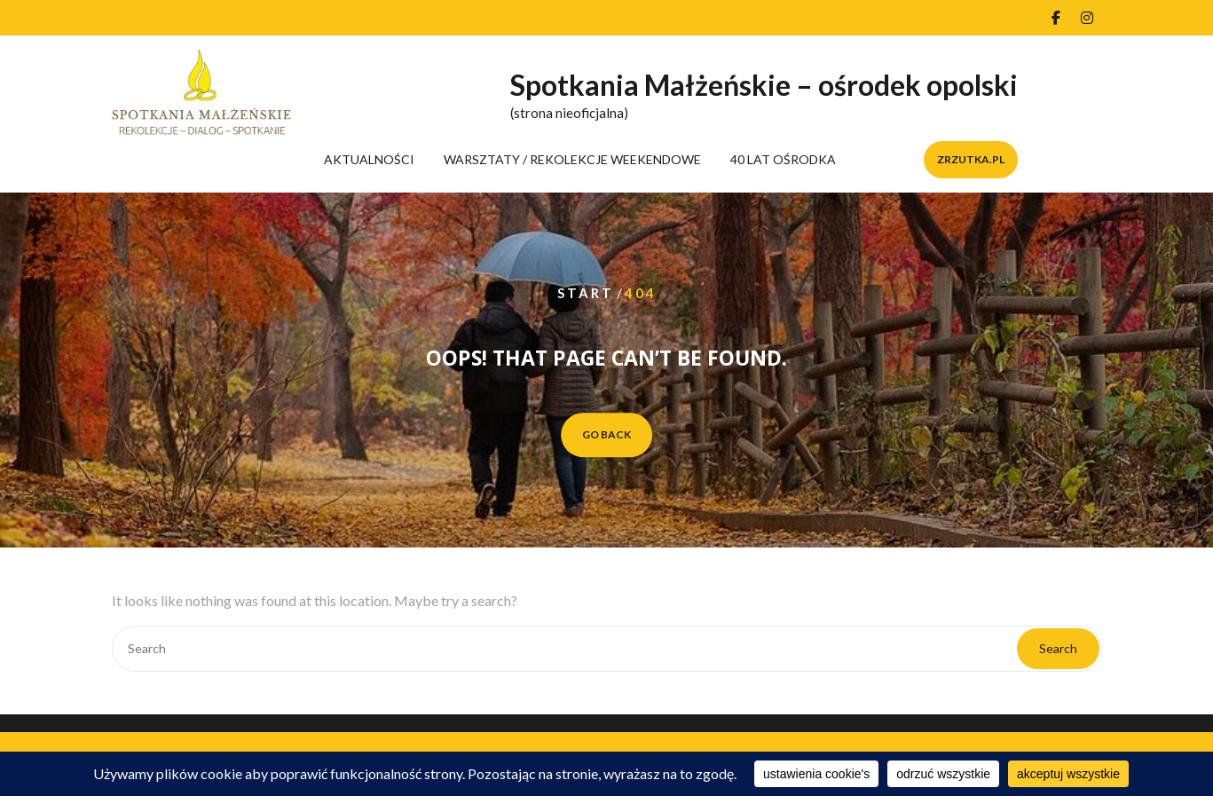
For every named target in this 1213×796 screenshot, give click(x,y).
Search (1058, 648)
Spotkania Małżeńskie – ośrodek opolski (764, 84)
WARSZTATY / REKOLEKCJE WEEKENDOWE (572, 159)
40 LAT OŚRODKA (783, 159)
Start (585, 293)
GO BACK (606, 434)
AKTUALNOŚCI (369, 159)
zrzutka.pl (970, 159)
